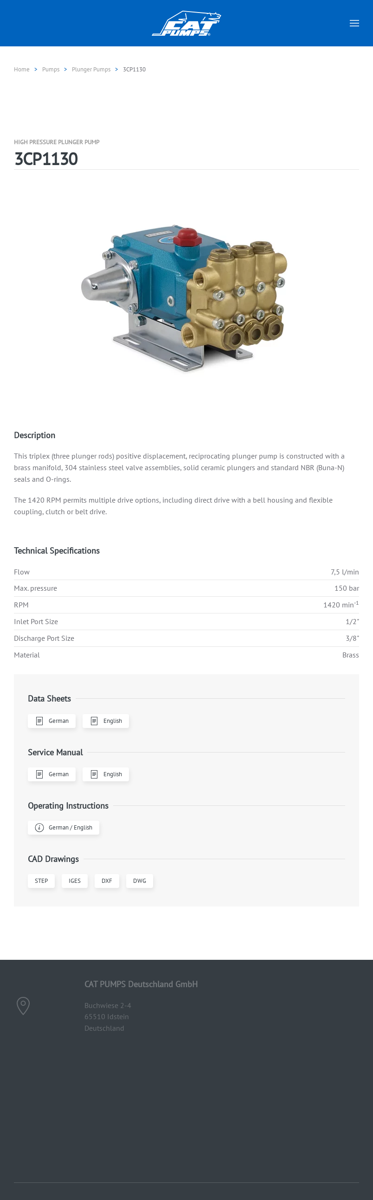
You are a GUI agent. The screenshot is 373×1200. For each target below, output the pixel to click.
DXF (107, 881)
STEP (41, 881)
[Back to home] (186, 23)
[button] (354, 23)
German (52, 721)
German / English (63, 827)
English (106, 721)
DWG (139, 881)
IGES (75, 881)
